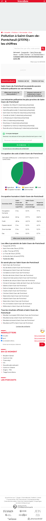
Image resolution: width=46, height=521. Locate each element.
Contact (39, 497)
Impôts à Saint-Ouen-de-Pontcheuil (14, 291)
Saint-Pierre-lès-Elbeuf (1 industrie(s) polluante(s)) (19, 107)
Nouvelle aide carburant (10, 365)
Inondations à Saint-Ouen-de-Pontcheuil (16, 273)
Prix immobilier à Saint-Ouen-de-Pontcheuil (17, 304)
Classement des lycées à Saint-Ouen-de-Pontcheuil (20, 278)
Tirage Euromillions (9, 372)
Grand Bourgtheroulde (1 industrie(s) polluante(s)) (19, 110)
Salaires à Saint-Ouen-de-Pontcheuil (15, 285)
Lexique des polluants (23, 326)
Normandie (23, 32)
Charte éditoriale (25, 497)
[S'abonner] (23, 344)
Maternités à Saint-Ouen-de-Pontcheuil (16, 301)
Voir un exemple (39, 336)
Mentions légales (28, 501)
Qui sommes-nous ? (10, 497)
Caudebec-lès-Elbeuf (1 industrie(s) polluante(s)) (18, 105)
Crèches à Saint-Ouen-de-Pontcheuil (15, 293)
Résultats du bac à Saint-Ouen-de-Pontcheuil (17, 318)
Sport (3, 338)
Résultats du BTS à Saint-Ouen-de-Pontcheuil (18, 323)
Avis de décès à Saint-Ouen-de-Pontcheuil (16, 268)
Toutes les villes (8, 259)
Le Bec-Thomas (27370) (11, 251)
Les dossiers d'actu (7, 341)
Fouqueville (25, 52)
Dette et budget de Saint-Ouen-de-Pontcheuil (18, 288)
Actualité (7, 32)
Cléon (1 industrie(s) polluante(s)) (13, 120)
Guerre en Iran (7, 358)
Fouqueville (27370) (9, 246)
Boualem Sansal (8, 356)
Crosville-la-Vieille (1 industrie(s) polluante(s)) (17, 115)
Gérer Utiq (20, 501)
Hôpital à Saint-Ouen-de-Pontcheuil (14, 298)
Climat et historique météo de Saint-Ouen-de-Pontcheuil (21, 283)
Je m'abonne (21, 145)
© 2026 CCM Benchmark (23, 503)
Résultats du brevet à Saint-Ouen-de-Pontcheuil (18, 320)
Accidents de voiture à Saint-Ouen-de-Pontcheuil (19, 280)
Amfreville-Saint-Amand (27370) (13, 256)
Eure (30, 32)
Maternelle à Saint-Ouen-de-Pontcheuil (16, 296)
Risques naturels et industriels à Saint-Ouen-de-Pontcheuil (34, 94)
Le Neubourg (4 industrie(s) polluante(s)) (16, 118)
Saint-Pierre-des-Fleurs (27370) (13, 248)
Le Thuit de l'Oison (37, 54)
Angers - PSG (7, 370)
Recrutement (23, 499)
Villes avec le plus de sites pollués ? (11, 93)
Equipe (18, 497)
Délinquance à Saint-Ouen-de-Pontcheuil (16, 270)
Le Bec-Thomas (24, 54)
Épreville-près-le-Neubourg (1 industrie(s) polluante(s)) (20, 128)
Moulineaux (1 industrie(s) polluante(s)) (15, 123)
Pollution (15, 32)
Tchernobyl (6, 360)
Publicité (33, 497)
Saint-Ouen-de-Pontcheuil (11, 265)
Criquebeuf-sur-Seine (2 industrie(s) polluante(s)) (18, 126)
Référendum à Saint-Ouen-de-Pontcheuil (16, 306)
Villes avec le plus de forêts (23, 238)
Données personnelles (33, 499)
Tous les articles (11, 499)
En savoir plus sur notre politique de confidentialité (16, 149)
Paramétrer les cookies (11, 501)
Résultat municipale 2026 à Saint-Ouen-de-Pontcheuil (20, 315)
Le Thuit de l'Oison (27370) (11, 253)
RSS (17, 499)
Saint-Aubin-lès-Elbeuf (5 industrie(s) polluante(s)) (19, 113)
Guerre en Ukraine (9, 367)
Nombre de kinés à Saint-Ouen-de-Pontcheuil (18, 275)
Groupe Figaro (38, 501)
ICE (4, 363)
